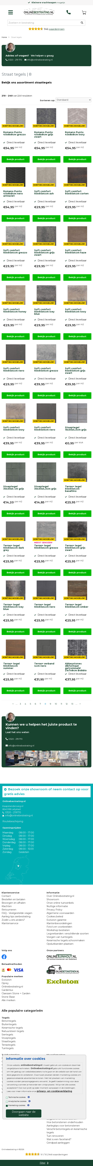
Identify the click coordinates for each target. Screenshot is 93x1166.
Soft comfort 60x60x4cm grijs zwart (44, 252)
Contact (6, 896)
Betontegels (9, 1020)
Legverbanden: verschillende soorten (68, 933)
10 (56, 703)
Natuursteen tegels (13, 1031)
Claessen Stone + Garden (16, 993)
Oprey (5, 983)
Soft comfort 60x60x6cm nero (44, 428)
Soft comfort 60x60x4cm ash (44, 192)
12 (67, 703)
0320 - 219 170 (15, 59)
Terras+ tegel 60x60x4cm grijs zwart (75, 548)
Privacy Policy (54, 909)
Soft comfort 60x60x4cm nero (13, 369)
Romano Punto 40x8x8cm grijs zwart (43, 134)
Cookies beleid (55, 916)
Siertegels (7, 1034)
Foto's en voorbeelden (59, 926)
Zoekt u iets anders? (13, 919)
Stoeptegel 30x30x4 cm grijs (13, 487)
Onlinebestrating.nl (12, 986)
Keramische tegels (12, 1027)
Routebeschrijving (12, 821)
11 (61, 703)
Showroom (53, 899)
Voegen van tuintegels (59, 937)
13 (72, 703)
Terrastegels (8, 1044)
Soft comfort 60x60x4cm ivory (75, 310)
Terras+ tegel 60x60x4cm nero (44, 605)
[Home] (38, 11)
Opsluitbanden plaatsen (60, 943)
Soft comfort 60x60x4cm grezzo (15, 251)
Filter (42, 1162)
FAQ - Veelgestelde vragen (17, 913)
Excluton (7, 979)
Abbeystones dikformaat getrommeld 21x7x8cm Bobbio (76, 666)
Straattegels (8, 1041)
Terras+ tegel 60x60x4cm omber (76, 605)
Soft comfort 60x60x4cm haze (75, 251)
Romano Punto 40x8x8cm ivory (75, 133)
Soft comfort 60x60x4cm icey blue (44, 311)
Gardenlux (7, 990)
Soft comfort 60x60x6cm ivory (13, 428)
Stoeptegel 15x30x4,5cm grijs (75, 428)
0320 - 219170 (13, 812)
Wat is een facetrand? (59, 1139)
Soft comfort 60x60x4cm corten (77, 192)
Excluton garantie (56, 919)
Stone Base (8, 996)
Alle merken (8, 1000)
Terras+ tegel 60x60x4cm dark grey (13, 548)
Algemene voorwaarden (60, 913)
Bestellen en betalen (13, 899)
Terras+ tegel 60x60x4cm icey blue (13, 607)
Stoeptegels (9, 1038)
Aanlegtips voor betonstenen (63, 1125)
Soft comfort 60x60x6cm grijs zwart (75, 370)
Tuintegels (8, 1048)
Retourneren (9, 909)
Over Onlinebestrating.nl (60, 896)
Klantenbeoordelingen (59, 923)
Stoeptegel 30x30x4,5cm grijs (45, 487)
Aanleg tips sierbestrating (16, 916)
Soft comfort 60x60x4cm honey (14, 310)
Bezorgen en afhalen (14, 902)
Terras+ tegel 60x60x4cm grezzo (46, 546)
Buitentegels (9, 1024)
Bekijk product (15, 159)
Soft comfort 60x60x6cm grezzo (46, 369)
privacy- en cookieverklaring (54, 1091)
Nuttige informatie (57, 906)
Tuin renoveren (55, 1135)
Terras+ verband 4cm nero (44, 664)
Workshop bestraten (58, 930)
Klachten (7, 906)
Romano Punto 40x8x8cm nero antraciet (13, 193)
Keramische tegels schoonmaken (66, 940)
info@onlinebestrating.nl (40, 59)
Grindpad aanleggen (58, 1142)
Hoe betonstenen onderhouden (65, 1122)
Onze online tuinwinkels (60, 902)
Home (4, 37)
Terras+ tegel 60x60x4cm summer (11, 666)
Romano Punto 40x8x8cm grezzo (14, 133)
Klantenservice (10, 923)
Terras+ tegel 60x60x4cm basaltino (73, 488)
